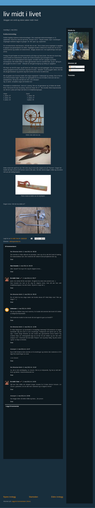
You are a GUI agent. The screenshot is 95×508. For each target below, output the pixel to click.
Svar (11, 259)
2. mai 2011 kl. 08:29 (25, 266)
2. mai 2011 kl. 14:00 (29, 381)
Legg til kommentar (12, 406)
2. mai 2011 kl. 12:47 (23, 349)
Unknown (13, 308)
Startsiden (33, 497)
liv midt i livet (22, 14)
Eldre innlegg (57, 497)
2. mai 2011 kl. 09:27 (29, 278)
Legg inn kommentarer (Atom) (21, 501)
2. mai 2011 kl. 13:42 (29, 367)
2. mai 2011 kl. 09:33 (29, 294)
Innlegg (72, 67)
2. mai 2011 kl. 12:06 (29, 327)
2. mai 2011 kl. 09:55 (24, 308)
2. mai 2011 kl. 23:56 (23, 396)
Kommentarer (74, 70)
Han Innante (14, 266)
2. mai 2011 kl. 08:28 (29, 251)
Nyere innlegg (9, 497)
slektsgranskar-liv (14, 241)
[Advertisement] (33, 477)
